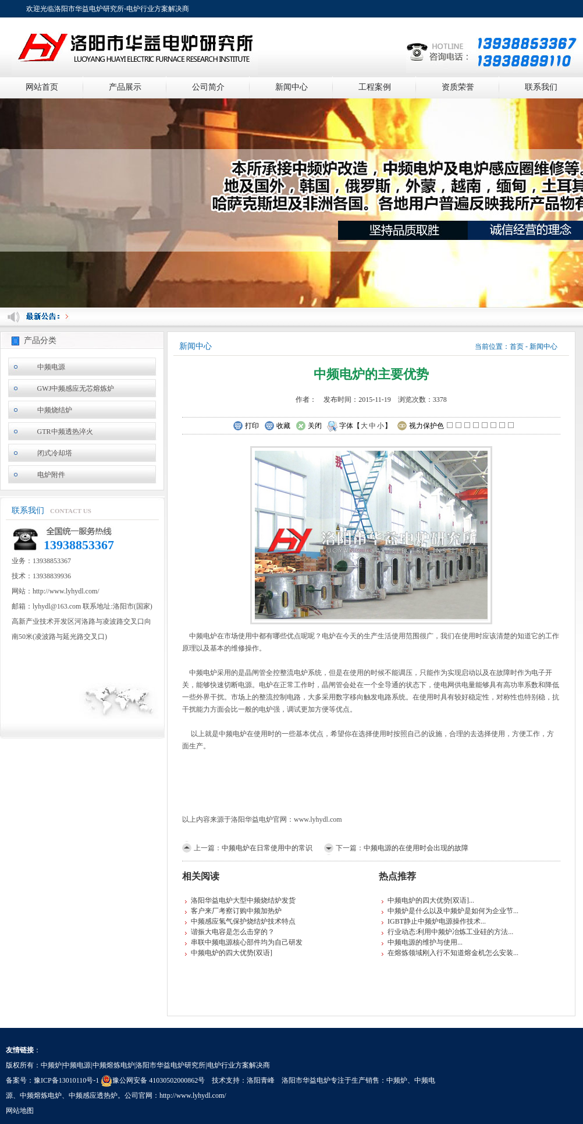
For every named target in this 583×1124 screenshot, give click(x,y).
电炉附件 (51, 475)
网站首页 (42, 87)
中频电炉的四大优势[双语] (231, 953)
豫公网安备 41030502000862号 (153, 1080)
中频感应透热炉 (93, 1095)
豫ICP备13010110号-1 (66, 1080)
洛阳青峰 (261, 1080)
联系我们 (541, 87)
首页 (517, 346)
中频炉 (396, 1080)
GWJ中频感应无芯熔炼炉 (76, 388)
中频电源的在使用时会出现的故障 (416, 848)
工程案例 (374, 87)
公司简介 (208, 87)
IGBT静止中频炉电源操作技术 (434, 921)
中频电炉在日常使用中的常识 (267, 848)
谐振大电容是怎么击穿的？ (233, 932)
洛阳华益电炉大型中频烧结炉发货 (243, 900)
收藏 (277, 426)
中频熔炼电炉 (41, 1095)
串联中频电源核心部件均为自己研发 (247, 942)
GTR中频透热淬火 (65, 431)
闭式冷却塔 (54, 453)
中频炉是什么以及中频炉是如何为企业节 (450, 911)
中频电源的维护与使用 (422, 942)
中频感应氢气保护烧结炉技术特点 (243, 921)
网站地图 (20, 1111)
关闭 (309, 426)
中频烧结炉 (54, 410)
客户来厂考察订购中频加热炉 (236, 911)
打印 (246, 426)
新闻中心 (291, 87)
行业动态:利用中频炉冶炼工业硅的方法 (448, 932)
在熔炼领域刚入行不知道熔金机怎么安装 (450, 953)
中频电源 (51, 367)
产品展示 (125, 87)
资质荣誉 (458, 87)
